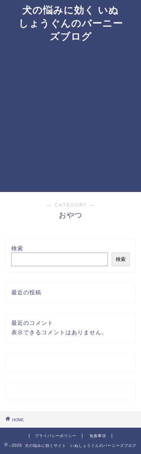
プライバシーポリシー (55, 436)
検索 (17, 248)
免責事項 (97, 436)
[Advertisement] (70, 117)
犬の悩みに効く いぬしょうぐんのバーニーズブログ (70, 23)
